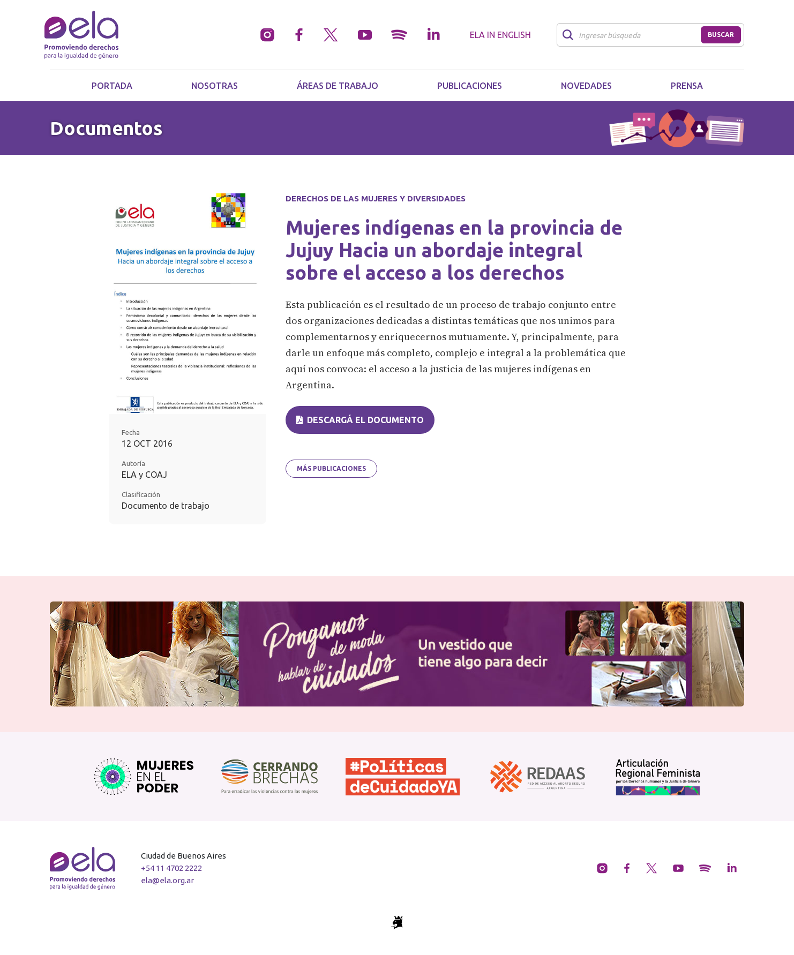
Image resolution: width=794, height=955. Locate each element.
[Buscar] (632, 34)
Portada (112, 86)
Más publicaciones (331, 468)
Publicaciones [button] (469, 86)
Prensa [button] (687, 86)
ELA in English (500, 35)
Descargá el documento (360, 420)
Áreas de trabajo (337, 86)
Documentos (106, 128)
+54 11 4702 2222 (171, 868)
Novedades (586, 86)
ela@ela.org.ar (167, 880)
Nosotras (214, 86)
